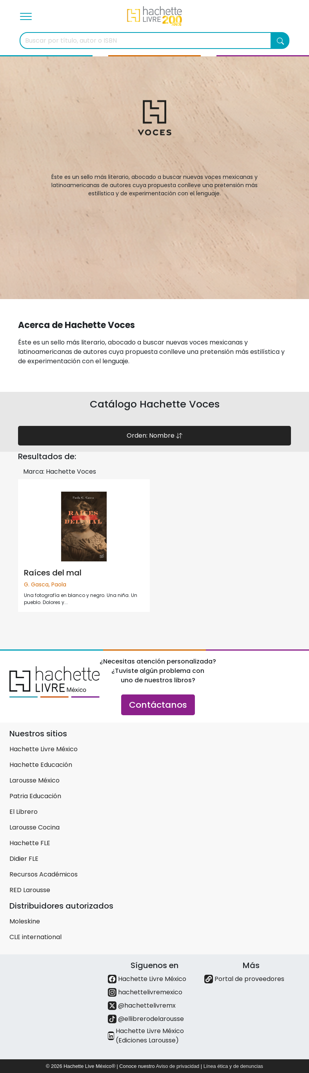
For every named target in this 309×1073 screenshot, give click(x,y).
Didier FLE (23, 858)
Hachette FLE (29, 843)
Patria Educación (35, 796)
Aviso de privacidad (177, 1066)
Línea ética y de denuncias (233, 1066)
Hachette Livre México (43, 749)
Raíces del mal (53, 572)
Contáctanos (158, 705)
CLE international (35, 936)
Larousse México (34, 780)
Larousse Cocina (34, 827)
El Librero (23, 811)
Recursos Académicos (43, 874)
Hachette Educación (40, 764)
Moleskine (24, 921)
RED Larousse (29, 889)
